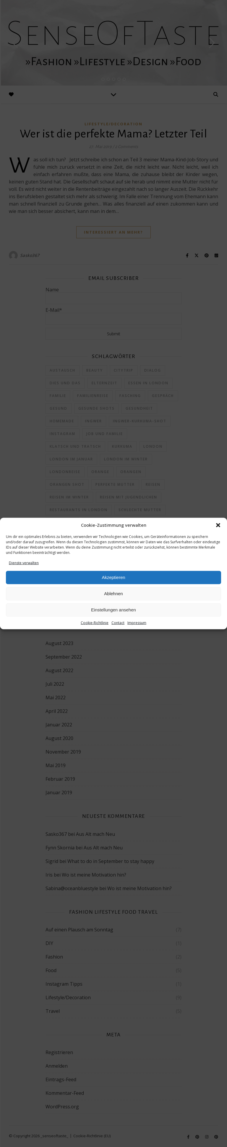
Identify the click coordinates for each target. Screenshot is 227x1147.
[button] (218, 525)
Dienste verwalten (24, 562)
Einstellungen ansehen (113, 609)
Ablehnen (113, 593)
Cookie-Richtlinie (94, 622)
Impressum (136, 622)
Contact (117, 622)
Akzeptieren (113, 577)
